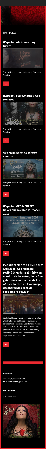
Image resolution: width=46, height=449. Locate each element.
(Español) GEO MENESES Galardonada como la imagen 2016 (21, 210)
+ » (6, 84)
